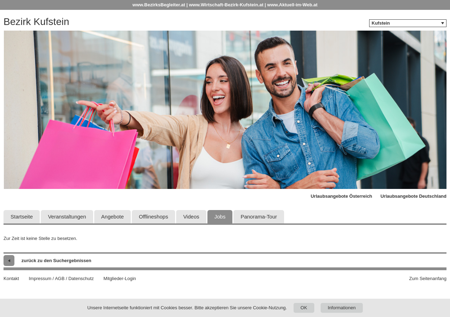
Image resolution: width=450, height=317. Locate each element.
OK (304, 307)
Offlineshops (153, 217)
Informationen (342, 307)
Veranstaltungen (67, 217)
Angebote (112, 217)
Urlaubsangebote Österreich (341, 196)
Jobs (220, 217)
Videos (191, 217)
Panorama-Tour (258, 217)
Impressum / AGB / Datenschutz (61, 278)
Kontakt (11, 278)
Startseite (22, 217)
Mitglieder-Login (119, 278)
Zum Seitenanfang (427, 278)
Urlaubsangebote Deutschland (413, 196)
